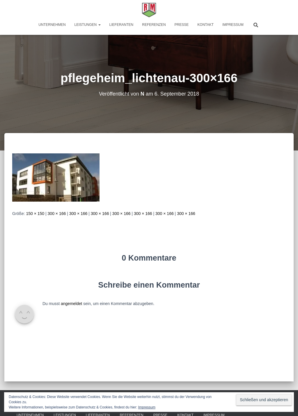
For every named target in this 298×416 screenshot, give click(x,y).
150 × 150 (35, 213)
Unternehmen (51, 25)
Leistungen (87, 25)
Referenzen (154, 25)
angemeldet (71, 303)
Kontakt (205, 25)
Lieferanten (121, 25)
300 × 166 (57, 213)
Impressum (233, 25)
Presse (182, 25)
